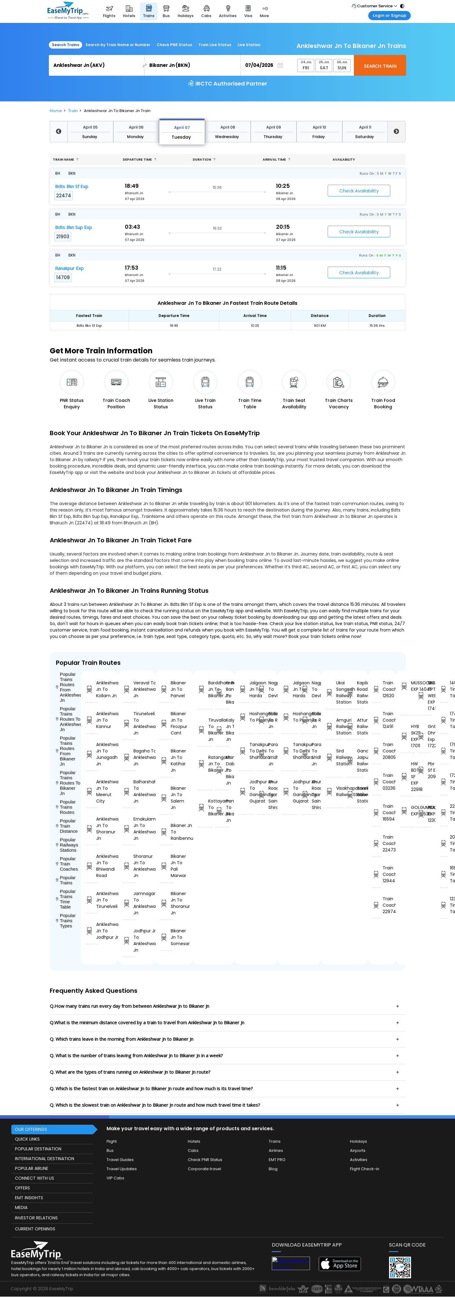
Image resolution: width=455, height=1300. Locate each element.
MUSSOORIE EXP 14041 (407, 686)
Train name (66, 159)
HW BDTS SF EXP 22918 (407, 776)
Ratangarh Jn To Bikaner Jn (205, 763)
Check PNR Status (174, 44)
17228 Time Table (444, 781)
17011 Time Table (444, 750)
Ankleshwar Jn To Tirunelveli (92, 899)
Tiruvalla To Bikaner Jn (205, 729)
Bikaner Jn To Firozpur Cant (166, 723)
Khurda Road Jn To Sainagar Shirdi (265, 794)
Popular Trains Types (66, 920)
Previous (58, 131)
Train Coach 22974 (377, 905)
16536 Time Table (444, 874)
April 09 (273, 127)
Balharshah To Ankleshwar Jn (129, 791)
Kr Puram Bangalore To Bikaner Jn (222, 692)
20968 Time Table (444, 843)
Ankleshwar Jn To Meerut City (92, 791)
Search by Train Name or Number (118, 44)
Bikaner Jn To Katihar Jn (166, 760)
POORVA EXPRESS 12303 (424, 813)
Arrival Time (277, 159)
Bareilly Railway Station (354, 794)
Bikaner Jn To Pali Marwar (166, 866)
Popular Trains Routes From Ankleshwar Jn (68, 687)
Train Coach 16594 (377, 812)
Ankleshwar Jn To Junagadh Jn (92, 754)
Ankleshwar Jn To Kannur (92, 720)
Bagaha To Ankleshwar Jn (129, 757)
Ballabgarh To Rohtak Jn (265, 720)
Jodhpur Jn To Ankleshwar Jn (129, 940)
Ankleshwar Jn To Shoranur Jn (92, 828)
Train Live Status (214, 44)
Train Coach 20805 (377, 750)
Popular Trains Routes (66, 807)
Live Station (249, 44)
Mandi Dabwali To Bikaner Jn (222, 770)
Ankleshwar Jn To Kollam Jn (92, 689)
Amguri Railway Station (334, 726)
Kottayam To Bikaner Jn (205, 807)
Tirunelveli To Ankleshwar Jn (129, 723)
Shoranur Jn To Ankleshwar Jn (129, 866)
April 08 (227, 127)
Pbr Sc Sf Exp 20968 (424, 770)
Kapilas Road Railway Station (354, 692)
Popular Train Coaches (67, 864)
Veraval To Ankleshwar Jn (129, 689)
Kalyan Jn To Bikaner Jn (222, 729)
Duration (204, 159)
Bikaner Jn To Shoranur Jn (166, 903)
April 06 (136, 127)
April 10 (319, 127)
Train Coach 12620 (377, 689)
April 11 (365, 127)
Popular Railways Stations (67, 845)
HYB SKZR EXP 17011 (407, 736)
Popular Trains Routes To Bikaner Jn (68, 783)
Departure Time (140, 159)
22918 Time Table (444, 812)
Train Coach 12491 (377, 720)
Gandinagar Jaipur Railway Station (354, 760)
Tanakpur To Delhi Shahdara (246, 750)
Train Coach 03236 (377, 781)
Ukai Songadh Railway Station (334, 692)
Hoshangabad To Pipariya (246, 717)
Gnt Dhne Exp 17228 (424, 736)
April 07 (182, 127)
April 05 (90, 127)
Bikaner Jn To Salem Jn (166, 797)
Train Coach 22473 (377, 843)
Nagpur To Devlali (265, 689)
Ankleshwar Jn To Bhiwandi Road (92, 866)
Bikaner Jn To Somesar (166, 937)
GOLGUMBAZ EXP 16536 (407, 810)
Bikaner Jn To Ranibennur (166, 831)
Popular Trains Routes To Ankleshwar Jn (68, 719)
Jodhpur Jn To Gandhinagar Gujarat (246, 791)
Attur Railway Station (354, 726)
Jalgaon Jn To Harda (246, 689)
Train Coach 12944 (377, 874)
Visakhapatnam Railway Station (334, 791)
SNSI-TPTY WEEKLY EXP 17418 (424, 696)
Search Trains (65, 44)
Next (396, 131)
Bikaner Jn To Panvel (166, 689)
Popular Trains (66, 880)
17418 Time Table (444, 720)
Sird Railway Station (334, 757)
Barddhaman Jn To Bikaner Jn (205, 689)
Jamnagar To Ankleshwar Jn (129, 903)
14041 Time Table (444, 689)
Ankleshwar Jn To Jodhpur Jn (92, 930)
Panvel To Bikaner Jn (222, 810)
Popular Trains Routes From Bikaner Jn (66, 751)
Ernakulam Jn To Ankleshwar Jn (129, 828)
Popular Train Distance (67, 826)
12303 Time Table (444, 905)
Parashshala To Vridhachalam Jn (265, 754)
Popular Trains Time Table (66, 899)
